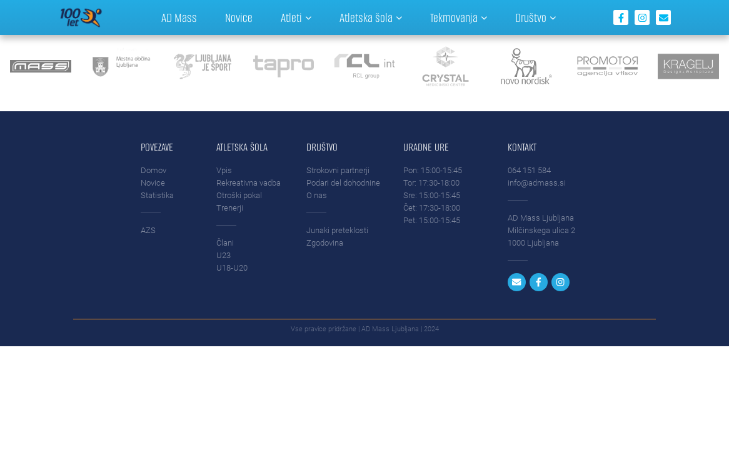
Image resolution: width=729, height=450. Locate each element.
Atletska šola (370, 17)
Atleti (296, 17)
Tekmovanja (458, 17)
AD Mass (179, 17)
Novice (239, 17)
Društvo (535, 17)
